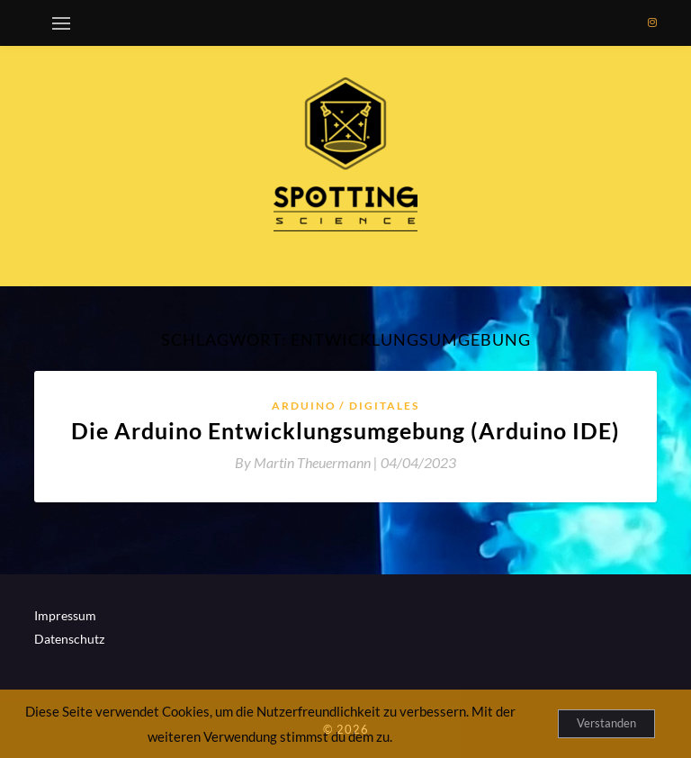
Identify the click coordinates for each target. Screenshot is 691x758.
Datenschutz (69, 638)
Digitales (384, 405)
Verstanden (606, 723)
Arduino (304, 405)
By (308, 462)
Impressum (65, 615)
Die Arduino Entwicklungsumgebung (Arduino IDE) (345, 430)
